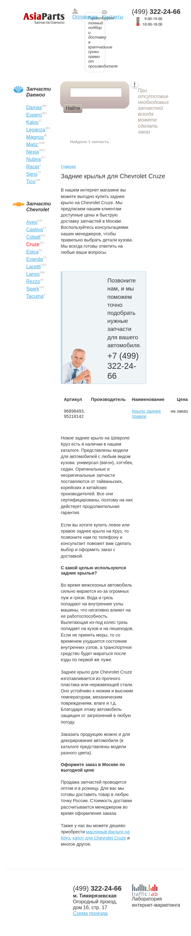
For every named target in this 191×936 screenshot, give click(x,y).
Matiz (32, 144)
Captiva (34, 229)
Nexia (32, 152)
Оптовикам (85, 16)
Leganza (35, 129)
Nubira (33, 159)
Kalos (32, 122)
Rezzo (33, 281)
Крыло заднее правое (146, 414)
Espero (34, 115)
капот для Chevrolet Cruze (99, 837)
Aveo (31, 222)
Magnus (35, 137)
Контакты (112, 16)
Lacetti (33, 266)
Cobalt (33, 237)
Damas (34, 107)
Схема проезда (90, 913)
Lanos (33, 274)
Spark (32, 288)
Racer (32, 166)
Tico (30, 181)
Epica (32, 251)
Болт (93, 118)
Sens (31, 174)
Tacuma (35, 296)
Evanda (34, 259)
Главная (68, 166)
